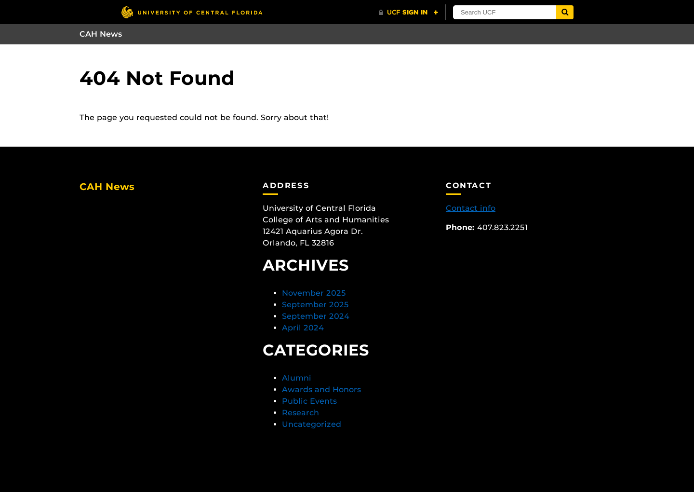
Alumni (296, 378)
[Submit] (565, 12)
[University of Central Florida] (191, 11)
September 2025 (315, 304)
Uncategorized (311, 424)
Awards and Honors (321, 389)
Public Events (309, 401)
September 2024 (315, 316)
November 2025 (314, 293)
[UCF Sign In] (408, 12)
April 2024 (303, 327)
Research (300, 412)
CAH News (101, 34)
